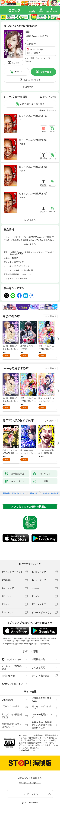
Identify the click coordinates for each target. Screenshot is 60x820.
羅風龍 (27, 252)
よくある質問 (38, 667)
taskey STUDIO (16, 254)
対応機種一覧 (38, 659)
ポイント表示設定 (40, 675)
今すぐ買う (45, 72)
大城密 (28, 36)
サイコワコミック (21, 266)
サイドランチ (38, 252)
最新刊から (51, 110)
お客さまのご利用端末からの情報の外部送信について (42, 725)
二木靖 (49, 252)
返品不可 (28, 61)
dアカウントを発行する (30, 778)
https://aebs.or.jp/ (28, 750)
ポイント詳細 (32, 53)
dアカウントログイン (12, 683)
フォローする (46, 36)
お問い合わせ (8, 675)
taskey (15, 258)
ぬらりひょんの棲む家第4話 (33, 193)
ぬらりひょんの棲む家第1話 (33, 115)
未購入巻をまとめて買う (32, 104)
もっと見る (49, 316)
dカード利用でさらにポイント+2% (37, 58)
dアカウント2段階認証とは (12, 716)
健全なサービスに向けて (42, 707)
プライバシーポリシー (12, 707)
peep (35, 36)
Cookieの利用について (42, 716)
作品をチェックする (32, 80)
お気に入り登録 (49, 97)
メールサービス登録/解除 (12, 667)
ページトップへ (30, 794)
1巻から (41, 110)
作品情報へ (28, 86)
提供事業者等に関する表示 (42, 699)
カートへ (18, 72)
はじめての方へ (11, 659)
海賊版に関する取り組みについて (12, 725)
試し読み (15, 62)
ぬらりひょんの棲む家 (23, 270)
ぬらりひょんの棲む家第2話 (33, 140)
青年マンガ (19, 262)
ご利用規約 (7, 699)
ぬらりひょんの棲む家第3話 (33, 166)
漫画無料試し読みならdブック (13, 493)
